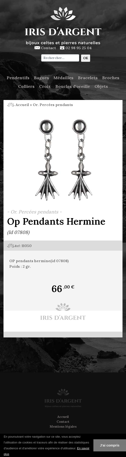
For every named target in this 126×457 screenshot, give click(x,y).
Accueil (18, 104)
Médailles (63, 77)
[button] (11, 454)
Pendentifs (18, 77)
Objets (101, 86)
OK (85, 58)
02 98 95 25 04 (76, 47)
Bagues (41, 77)
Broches (110, 77)
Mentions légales (63, 426)
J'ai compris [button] (109, 445)
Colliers (26, 86)
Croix (45, 86)
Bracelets (88, 77)
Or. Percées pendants (53, 104)
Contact (45, 47)
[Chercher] (60, 58)
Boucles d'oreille (72, 86)
